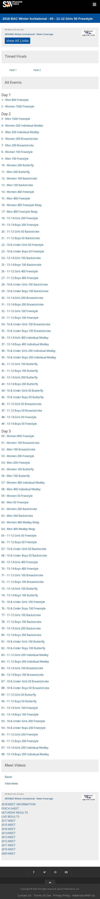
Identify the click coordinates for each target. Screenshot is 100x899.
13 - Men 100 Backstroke (17, 185)
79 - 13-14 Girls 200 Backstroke (21, 628)
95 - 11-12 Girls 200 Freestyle (19, 734)
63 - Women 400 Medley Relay (20, 522)
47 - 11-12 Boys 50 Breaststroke (21, 410)
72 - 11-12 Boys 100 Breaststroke (22, 582)
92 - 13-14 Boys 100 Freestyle (19, 714)
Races (8, 777)
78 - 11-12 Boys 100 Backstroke (21, 622)
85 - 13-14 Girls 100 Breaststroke (22, 668)
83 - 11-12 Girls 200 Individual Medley (24, 655)
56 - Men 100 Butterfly (15, 476)
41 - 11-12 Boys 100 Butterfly (19, 371)
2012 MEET (8, 841)
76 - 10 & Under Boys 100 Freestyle (23, 608)
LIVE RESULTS (10, 816)
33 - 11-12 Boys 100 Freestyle (19, 318)
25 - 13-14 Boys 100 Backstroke (21, 265)
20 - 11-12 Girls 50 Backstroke (20, 231)
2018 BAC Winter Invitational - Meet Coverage (29, 34)
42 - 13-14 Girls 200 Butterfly (19, 377)
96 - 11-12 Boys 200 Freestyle (19, 741)
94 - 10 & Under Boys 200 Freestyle (23, 728)
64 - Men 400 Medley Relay (18, 529)
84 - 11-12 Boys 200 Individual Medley (25, 661)
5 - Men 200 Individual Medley (20, 132)
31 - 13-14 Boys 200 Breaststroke (22, 304)
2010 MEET (8, 849)
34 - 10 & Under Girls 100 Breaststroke (25, 324)
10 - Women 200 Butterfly (17, 165)
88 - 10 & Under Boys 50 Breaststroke (25, 688)
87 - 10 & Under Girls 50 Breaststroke (25, 681)
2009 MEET (8, 853)
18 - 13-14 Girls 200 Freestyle (19, 218)
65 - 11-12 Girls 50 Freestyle (18, 535)
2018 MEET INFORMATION (18, 804)
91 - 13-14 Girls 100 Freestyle (19, 708)
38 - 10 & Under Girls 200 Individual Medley (28, 351)
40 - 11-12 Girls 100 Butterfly (19, 364)
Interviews (11, 783)
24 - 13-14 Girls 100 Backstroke (21, 258)
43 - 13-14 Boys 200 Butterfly (19, 384)
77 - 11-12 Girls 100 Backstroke (21, 615)
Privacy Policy (61, 895)
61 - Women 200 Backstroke (19, 509)
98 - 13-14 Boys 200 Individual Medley (25, 754)
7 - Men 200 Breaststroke (17, 145)
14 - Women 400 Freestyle (17, 192)
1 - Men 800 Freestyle (15, 100)
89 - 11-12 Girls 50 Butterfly (18, 695)
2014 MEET (8, 833)
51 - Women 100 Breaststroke (20, 443)
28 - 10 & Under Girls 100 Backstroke (24, 284)
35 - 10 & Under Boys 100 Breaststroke (26, 331)
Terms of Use (42, 895)
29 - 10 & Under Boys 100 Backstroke (24, 291)
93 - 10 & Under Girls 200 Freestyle (23, 721)
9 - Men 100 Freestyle (15, 159)
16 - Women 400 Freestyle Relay (21, 205)
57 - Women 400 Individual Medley (23, 482)
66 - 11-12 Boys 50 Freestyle (19, 542)
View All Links (17, 40)
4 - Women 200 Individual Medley (22, 125)
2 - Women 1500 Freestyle (17, 106)
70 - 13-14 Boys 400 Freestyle (19, 569)
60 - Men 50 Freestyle (15, 502)
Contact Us (24, 895)
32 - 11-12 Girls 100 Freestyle (19, 311)
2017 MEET (8, 821)
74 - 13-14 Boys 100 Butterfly (19, 595)
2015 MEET (8, 825)
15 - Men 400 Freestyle (15, 198)
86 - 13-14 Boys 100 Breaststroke (22, 675)
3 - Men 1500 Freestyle (15, 119)
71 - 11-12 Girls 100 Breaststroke (22, 575)
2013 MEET (8, 837)
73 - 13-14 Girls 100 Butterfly (19, 588)
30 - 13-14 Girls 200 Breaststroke (22, 298)
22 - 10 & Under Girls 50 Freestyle (22, 245)
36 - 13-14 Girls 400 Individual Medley (24, 337)
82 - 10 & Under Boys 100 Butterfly (23, 648)
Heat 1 (13, 70)
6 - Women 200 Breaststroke (19, 139)
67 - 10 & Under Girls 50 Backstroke (23, 549)
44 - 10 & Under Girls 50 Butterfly (22, 390)
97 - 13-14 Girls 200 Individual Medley (24, 747)
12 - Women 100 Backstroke (19, 178)
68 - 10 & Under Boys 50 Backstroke (24, 555)
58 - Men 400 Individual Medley (21, 489)
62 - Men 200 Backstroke (17, 516)
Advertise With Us (83, 895)
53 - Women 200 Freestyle (17, 456)
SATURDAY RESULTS (14, 812)
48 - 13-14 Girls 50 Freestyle (18, 417)
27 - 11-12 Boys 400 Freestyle (19, 278)
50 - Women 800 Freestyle (17, 436)
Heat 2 (37, 70)
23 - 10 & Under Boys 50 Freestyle (22, 251)
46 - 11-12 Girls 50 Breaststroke (21, 404)
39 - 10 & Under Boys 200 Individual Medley (28, 357)
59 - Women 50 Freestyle (17, 496)
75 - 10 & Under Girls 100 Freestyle (23, 602)
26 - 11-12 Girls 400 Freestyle (19, 271)
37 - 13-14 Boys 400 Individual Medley (25, 344)
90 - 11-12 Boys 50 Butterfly (19, 701)
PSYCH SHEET (10, 808)
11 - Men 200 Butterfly (15, 172)
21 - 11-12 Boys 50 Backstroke (20, 238)
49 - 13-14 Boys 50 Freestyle (19, 424)
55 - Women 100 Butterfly (17, 469)
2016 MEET (8, 829)
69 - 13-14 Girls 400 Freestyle (19, 562)
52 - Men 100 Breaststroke (18, 449)
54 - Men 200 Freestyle (15, 462)
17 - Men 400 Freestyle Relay (19, 211)
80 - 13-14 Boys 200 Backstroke (21, 635)
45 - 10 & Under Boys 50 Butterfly (22, 397)
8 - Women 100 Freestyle (17, 152)
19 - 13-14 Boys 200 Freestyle (19, 225)
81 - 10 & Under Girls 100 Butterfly (23, 641)
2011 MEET (8, 845)
